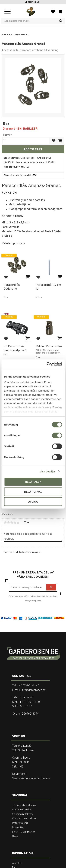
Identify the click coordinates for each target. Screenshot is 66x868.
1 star (5, 522)
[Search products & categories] (30, 21)
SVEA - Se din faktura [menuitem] (23, 832)
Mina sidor (34, 2)
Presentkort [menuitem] (19, 827)
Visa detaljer (47, 471)
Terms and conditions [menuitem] (24, 805)
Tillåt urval (33, 491)
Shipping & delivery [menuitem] (22, 814)
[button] (7, 12)
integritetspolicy (33, 601)
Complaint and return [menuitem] (24, 818)
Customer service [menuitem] (22, 809)
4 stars (14, 522)
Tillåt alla (33, 481)
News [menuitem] (15, 836)
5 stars (18, 522)
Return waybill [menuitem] (20, 823)
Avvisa (33, 501)
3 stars (11, 522)
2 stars (8, 522)
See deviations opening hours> (31, 778)
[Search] (60, 21)
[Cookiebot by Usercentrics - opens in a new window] (47, 364)
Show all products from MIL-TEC (20, 175)
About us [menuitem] (17, 863)
